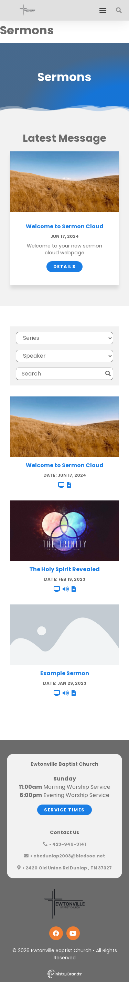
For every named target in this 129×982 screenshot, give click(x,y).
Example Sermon (64, 673)
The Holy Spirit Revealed (64, 569)
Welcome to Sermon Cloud (65, 226)
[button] (102, 10)
